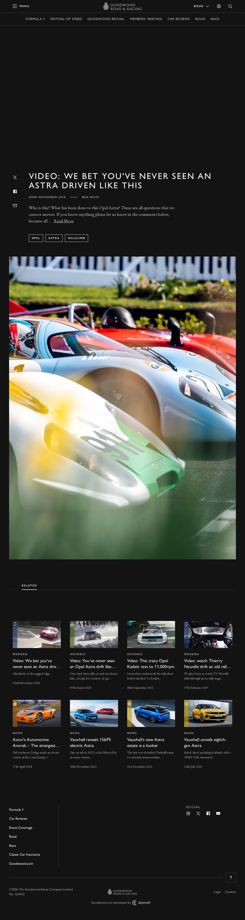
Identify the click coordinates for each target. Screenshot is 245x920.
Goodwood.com (21, 863)
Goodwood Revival (106, 19)
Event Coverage (20, 827)
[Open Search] (230, 6)
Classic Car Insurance (24, 854)
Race (215, 19)
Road (200, 19)
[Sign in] (219, 6)
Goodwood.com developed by (122, 902)
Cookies (230, 892)
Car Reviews (179, 19)
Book (202, 6)
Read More (64, 221)
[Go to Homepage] (122, 6)
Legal (217, 892)
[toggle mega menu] (21, 6)
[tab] (29, 584)
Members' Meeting (146, 19)
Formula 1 (35, 19)
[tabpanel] (122, 690)
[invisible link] (37, 656)
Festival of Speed (66, 19)
